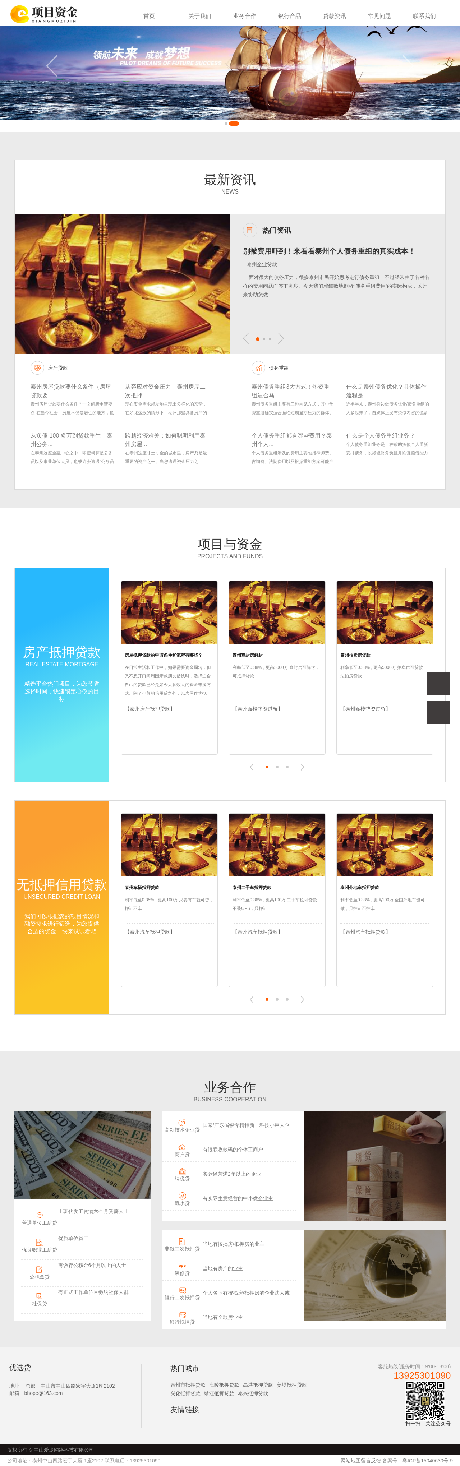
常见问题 (379, 16)
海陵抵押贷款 (224, 1385)
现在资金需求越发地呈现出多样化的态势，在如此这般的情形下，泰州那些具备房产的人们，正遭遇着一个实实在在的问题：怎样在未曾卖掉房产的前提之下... (166, 409)
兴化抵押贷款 (185, 1393)
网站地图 (351, 1460)
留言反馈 (371, 1460)
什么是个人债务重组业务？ (380, 436)
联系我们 (424, 16)
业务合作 (244, 16)
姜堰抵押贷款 (292, 1385)
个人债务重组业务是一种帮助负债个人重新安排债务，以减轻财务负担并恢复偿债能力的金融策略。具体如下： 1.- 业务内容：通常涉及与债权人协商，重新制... (387, 449)
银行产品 (289, 16)
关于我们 (199, 16)
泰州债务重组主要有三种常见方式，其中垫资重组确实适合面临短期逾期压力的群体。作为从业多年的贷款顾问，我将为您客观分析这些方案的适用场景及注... (293, 409)
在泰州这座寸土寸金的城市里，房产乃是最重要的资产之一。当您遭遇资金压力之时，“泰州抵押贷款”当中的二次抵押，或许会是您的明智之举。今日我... (166, 458)
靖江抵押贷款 (219, 1393)
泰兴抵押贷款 (253, 1393)
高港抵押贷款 (258, 1385)
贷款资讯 (334, 16)
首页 (149, 16)
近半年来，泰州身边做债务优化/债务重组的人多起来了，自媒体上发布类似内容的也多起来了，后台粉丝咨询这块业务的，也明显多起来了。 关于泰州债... (387, 409)
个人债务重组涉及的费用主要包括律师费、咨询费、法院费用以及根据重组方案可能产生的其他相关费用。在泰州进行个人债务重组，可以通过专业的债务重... (293, 458)
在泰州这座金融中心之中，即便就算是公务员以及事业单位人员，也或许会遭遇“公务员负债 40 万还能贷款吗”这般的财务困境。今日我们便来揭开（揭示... (72, 458)
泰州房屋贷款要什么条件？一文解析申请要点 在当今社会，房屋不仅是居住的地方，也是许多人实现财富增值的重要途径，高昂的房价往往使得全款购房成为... (72, 409)
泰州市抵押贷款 (188, 1385)
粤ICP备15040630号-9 (427, 1460)
